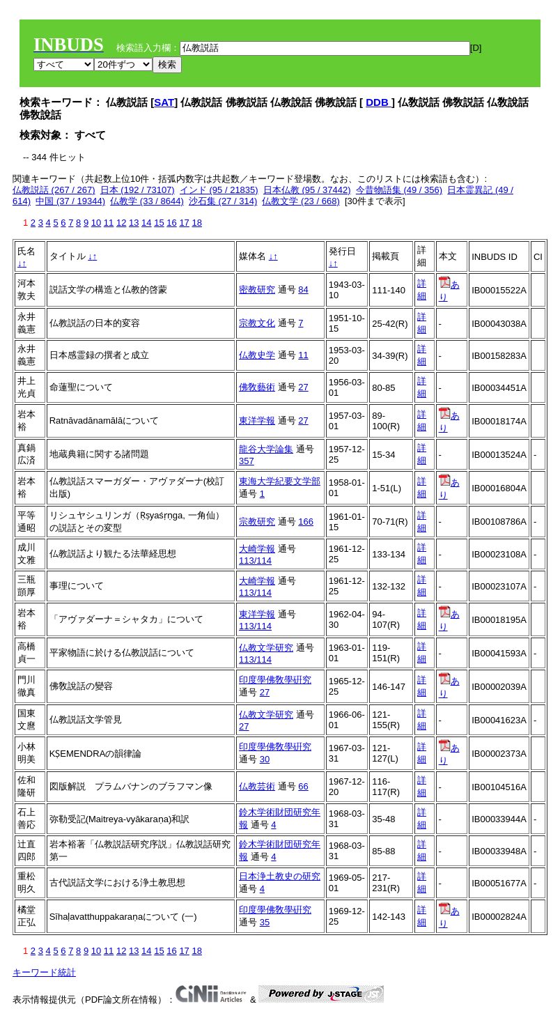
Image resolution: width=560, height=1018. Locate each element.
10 (96, 222)
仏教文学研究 (266, 647)
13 (134, 222)
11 (109, 222)
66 (303, 786)
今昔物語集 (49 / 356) (399, 190)
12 (121, 222)
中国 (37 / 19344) (70, 201)
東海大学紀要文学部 (279, 481)
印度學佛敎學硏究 (275, 679)
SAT (164, 102)
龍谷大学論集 (266, 449)
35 (265, 922)
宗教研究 (257, 521)
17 (184, 222)
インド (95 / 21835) (219, 190)
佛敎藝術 (257, 387)
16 (171, 222)
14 (146, 222)
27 (303, 387)
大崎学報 (257, 548)
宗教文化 (257, 323)
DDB (378, 102)
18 (196, 222)
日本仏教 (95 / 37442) (307, 190)
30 (265, 759)
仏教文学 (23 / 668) (300, 201)
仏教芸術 (257, 786)
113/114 (255, 560)
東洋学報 (257, 420)
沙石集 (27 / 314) (223, 201)
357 (246, 461)
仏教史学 (257, 355)
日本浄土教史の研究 (279, 876)
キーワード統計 (44, 972)
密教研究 (257, 289)
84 (303, 289)
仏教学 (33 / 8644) (147, 201)
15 (159, 222)
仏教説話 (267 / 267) (54, 190)
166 (305, 521)
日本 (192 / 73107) (137, 190)
